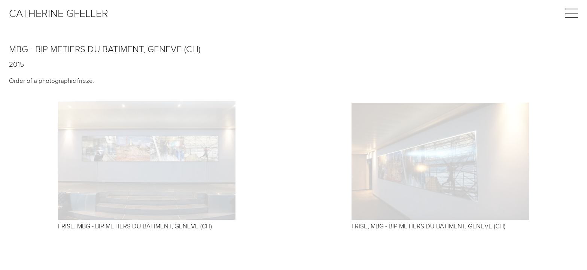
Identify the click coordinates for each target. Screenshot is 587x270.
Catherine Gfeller (58, 14)
